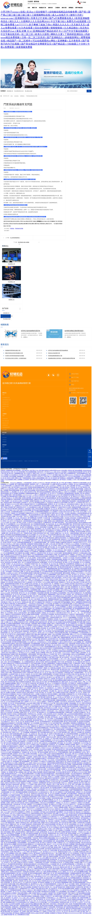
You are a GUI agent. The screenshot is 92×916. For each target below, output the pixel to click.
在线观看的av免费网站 (28, 735)
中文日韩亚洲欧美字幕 (30, 677)
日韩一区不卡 (58, 654)
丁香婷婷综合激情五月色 (55, 617)
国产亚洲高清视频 (36, 663)
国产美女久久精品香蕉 (31, 684)
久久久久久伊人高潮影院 (10, 576)
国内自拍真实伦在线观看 (20, 845)
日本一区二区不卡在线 (51, 597)
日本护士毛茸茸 (83, 706)
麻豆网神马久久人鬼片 (37, 884)
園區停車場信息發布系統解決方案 (14, 353)
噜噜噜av (38, 628)
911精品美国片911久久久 (27, 616)
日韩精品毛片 (74, 623)
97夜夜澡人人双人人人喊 (52, 784)
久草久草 (27, 789)
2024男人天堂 (55, 870)
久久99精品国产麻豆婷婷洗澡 (32, 562)
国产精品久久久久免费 (8, 830)
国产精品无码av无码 (65, 669)
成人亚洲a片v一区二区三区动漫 (42, 870)
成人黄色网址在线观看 (56, 787)
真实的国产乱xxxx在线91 (62, 885)
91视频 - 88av (57, 845)
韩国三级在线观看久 (56, 577)
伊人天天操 (79, 737)
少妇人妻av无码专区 (64, 487)
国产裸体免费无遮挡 (12, 496)
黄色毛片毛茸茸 (40, 661)
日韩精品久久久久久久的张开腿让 (39, 902)
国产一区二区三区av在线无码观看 (25, 528)
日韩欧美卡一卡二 (7, 793)
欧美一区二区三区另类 (74, 655)
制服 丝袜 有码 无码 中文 (84, 661)
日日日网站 (37, 773)
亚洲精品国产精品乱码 (66, 542)
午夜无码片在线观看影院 (38, 545)
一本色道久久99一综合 (83, 831)
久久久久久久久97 (27, 495)
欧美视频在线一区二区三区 (78, 586)
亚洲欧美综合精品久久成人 (65, 851)
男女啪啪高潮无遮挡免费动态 (15, 864)
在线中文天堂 (45, 565)
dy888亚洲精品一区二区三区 (76, 824)
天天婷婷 (51, 654)
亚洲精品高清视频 (76, 507)
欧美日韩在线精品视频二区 (11, 625)
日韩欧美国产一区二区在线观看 (31, 723)
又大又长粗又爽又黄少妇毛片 (63, 772)
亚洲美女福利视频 (27, 498)
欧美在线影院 (86, 605)
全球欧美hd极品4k (43, 594)
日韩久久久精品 (36, 709)
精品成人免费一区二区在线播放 (11, 761)
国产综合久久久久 (29, 586)
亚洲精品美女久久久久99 (32, 513)
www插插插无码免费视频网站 (43, 609)
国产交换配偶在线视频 (78, 565)
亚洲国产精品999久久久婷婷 (43, 649)
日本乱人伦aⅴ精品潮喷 (60, 527)
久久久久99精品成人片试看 (12, 715)
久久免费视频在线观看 (42, 504)
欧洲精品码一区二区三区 (50, 508)
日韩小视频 (68, 588)
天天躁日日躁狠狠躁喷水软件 (17, 818)
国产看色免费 (59, 544)
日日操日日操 (62, 698)
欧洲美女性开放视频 (32, 547)
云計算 (3, 408)
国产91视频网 (9, 825)
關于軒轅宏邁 (78, 7)
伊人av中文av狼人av (42, 534)
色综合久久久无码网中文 (31, 854)
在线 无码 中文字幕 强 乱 (69, 616)
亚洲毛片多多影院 (20, 758)
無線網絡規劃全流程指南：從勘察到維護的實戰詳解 (61, 358)
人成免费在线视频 (85, 611)
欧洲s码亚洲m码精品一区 (50, 540)
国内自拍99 (44, 639)
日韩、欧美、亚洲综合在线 (15, 597)
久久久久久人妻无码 (67, 746)
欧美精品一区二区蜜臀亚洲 (35, 867)
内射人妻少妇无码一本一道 (65, 496)
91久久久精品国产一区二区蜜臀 (75, 490)
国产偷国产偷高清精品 (58, 522)
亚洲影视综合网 (60, 521)
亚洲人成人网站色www (68, 805)
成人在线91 (13, 522)
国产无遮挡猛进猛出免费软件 (71, 907)
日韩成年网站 (8, 485)
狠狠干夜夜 (46, 903)
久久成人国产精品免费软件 (25, 787)
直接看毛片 (38, 747)
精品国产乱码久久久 (15, 616)
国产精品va (61, 508)
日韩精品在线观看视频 (38, 637)
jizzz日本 (14, 542)
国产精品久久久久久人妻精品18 (36, 724)
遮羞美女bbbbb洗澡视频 (41, 556)
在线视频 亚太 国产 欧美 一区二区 (30, 689)
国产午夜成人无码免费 (7, 507)
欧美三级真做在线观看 (81, 540)
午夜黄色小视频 (75, 652)
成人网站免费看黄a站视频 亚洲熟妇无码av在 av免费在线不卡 (68, 680)
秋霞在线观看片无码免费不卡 (20, 502)
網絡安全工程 (5, 406)
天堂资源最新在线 (45, 818)
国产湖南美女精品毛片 (13, 746)
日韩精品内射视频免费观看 (15, 609)
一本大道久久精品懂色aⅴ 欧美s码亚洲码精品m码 (77, 513)
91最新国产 (29, 804)
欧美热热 (49, 596)
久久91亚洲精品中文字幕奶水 (40, 804)
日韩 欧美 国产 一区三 (52, 710)
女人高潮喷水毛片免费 (69, 519)
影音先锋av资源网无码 (7, 499)
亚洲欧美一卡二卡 (8, 845)
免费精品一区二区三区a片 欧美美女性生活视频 (59, 764)
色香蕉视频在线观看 (16, 779)
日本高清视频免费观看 (33, 740)
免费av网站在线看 (80, 844)
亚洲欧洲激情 (43, 562)
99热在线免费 (61, 903)
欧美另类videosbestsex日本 (53, 495)
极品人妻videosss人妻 (49, 750)
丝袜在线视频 (65, 634)
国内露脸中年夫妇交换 (38, 887)
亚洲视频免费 (42, 782)
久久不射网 (11, 637)
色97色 (68, 582)
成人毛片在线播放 (31, 534)
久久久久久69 (67, 516)
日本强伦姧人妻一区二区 (11, 710)
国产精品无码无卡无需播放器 (8, 694)
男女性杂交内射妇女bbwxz (62, 614)
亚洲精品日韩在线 (21, 547)
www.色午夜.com (59, 697)
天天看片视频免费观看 (67, 845)
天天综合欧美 (38, 700)
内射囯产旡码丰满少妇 (12, 766)
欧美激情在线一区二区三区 (57, 859)
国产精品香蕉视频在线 (51, 498)
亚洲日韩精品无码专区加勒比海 (69, 684)
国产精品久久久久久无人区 (50, 851)
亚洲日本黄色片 (54, 874)
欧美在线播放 (7, 831)
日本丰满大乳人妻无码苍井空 (67, 701)
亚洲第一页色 (13, 859)
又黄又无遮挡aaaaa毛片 (66, 589)
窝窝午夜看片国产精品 (14, 769)
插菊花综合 (88, 527)
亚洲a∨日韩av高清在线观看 (18, 781)
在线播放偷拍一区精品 (38, 896)
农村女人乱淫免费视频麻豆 (78, 654)
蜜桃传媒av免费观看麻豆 (7, 870)
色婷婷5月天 (46, 678)
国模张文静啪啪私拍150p (33, 847)
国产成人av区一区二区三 (27, 599)
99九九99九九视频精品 (21, 619)
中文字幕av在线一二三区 (38, 579)
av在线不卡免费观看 (37, 626)
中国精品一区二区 (61, 485)
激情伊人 (73, 893)
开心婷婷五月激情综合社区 (8, 663)
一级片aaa (23, 809)
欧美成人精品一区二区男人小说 (45, 629)
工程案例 (57, 7)
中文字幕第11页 (72, 683)
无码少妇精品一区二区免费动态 (58, 818)
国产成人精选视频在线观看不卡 (76, 571)
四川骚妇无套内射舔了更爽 (64, 893)
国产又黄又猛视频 (41, 764)
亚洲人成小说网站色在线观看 (50, 856)
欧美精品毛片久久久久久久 (10, 894)
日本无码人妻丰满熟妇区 (19, 741)
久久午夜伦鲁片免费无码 (30, 717)
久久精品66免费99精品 (20, 870)
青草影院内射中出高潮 (79, 524)
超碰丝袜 (74, 897)
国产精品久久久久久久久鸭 (12, 504)
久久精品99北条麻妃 (8, 678)
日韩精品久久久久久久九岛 (30, 755)
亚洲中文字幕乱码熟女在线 (56, 733)
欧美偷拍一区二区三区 (37, 715)
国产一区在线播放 (7, 571)
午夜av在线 (34, 789)
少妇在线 (87, 580)
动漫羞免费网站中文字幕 (34, 801)
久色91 (5, 661)
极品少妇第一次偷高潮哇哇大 (78, 600)
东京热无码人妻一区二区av (42, 485)
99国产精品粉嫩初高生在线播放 (45, 894)
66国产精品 (10, 579)
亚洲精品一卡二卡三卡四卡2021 (55, 550)
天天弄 (49, 642)
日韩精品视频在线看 (59, 795)
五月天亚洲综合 (81, 769)
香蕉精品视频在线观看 (62, 750)
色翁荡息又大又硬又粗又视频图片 (49, 694)
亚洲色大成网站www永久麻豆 (14, 539)
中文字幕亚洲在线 (25, 795)
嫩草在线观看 (66, 573)
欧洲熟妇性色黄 (15, 729)
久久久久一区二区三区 (22, 805)
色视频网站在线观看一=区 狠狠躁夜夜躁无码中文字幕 (77, 599)
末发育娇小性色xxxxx (25, 715)
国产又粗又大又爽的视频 (19, 544)
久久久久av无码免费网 (39, 619)
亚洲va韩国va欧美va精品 (42, 888)
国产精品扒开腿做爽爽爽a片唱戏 (63, 882)
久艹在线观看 (10, 484)
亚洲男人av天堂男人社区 (49, 911)
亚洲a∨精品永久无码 (40, 784)
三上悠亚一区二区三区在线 (10, 628)
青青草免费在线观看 (14, 490)
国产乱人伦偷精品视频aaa (64, 646)
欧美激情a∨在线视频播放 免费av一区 (34, 589)
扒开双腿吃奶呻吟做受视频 (41, 836)
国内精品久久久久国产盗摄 (33, 639)
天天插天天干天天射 (81, 858)
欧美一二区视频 (35, 694)
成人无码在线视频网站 (37, 810)
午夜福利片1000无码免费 (80, 568)
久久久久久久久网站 (28, 511)
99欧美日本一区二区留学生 (62, 809)
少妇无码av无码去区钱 (70, 518)
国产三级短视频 (71, 485)
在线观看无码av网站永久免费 (61, 766)
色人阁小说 (85, 657)
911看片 (15, 760)
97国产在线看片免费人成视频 (37, 822)
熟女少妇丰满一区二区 (46, 723)
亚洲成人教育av (8, 646)
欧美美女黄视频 (72, 833)
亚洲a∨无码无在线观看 (37, 508)
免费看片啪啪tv (60, 588)
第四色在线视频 (67, 819)
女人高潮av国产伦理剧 (18, 485)
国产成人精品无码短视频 (32, 571)
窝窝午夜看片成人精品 (85, 505)
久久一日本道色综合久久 (40, 642)
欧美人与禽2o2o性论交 (39, 548)
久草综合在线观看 (8, 668)
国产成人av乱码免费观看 (35, 879)
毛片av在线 (20, 516)
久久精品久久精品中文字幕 (31, 660)
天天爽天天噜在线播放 (31, 753)
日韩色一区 (17, 600)
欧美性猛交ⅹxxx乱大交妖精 (55, 819)
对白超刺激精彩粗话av (45, 721)
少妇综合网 (46, 626)
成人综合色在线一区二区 (52, 524)
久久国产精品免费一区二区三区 (81, 606)
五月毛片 (37, 527)
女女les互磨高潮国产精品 (67, 786)
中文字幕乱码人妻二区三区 (12, 786)
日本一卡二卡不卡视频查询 (25, 625)
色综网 (16, 608)
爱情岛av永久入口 (29, 485)
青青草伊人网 (17, 579)
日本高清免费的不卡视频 (50, 554)
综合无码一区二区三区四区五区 (57, 908)
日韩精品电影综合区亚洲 (53, 786)
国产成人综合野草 (64, 657)
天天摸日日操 (46, 518)
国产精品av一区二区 (13, 568)
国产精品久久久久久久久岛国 (79, 772)
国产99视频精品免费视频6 (9, 683)
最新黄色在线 (24, 750)
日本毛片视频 (86, 516)
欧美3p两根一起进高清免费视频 (50, 658)
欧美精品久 (56, 827)
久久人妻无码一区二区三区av (38, 651)
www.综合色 (30, 861)
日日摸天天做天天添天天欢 (65, 511)
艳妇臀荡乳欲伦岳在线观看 (48, 891)
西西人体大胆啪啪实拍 (75, 752)
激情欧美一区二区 (53, 504)
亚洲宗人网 (14, 802)
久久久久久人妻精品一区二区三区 (21, 793)
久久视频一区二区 (8, 622)
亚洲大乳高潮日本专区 (42, 490)
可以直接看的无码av (54, 779)
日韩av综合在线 (14, 570)
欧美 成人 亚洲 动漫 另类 (23, 704)
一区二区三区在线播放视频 (68, 770)
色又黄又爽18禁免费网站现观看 (66, 888)
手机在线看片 (71, 689)
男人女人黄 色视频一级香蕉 (72, 884)
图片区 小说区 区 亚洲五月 (48, 885)
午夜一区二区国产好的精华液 (24, 824)
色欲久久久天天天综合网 (7, 600)
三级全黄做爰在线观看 (71, 815)
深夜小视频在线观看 (13, 545)
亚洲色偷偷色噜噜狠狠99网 (78, 499)
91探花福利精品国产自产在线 (67, 671)
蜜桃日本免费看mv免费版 (44, 623)
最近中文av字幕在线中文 (38, 640)
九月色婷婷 (26, 501)
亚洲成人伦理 (86, 692)
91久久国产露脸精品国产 (8, 822)
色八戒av (55, 830)
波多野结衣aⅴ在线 (83, 648)
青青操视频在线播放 (57, 559)
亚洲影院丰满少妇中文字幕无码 (15, 910)
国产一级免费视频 (86, 642)
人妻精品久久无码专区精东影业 (13, 614)
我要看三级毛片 (5, 871)
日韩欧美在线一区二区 (65, 897)
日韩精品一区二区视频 (7, 772)
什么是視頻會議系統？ (15, 237)
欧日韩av (17, 707)
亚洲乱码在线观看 (41, 897)
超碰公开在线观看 (38, 772)
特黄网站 (42, 741)
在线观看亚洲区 (34, 706)
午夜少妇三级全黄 (45, 787)
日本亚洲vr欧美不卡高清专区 (38, 710)
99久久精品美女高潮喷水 (81, 671)
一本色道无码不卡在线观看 (47, 614)
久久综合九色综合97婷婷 (84, 720)
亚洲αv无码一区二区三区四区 (53, 652)
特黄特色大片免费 (45, 775)
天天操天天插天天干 (45, 606)
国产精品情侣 (59, 678)
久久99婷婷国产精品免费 (59, 704)
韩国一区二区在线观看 (26, 548)
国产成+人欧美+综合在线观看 (28, 490)
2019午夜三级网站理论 (57, 665)
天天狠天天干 (48, 896)
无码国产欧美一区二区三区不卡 (48, 493)
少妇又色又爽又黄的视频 (48, 700)
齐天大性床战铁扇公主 (16, 554)
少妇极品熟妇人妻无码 (44, 781)
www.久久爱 (50, 876)
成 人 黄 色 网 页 (70, 580)
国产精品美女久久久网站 (62, 576)
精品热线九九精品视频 (83, 763)
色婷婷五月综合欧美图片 (73, 761)
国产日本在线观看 (64, 874)
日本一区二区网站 (30, 665)
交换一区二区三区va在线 (11, 591)
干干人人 (65, 617)
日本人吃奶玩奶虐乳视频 (65, 603)
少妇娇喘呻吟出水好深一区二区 (18, 559)
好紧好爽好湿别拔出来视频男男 (21, 645)
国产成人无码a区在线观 (70, 721)
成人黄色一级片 (84, 911)
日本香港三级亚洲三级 (66, 565)
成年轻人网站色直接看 (71, 521)
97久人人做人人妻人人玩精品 (10, 756)
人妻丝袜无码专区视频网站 (73, 660)
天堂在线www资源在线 (36, 588)
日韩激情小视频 (78, 862)
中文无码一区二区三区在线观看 (36, 848)
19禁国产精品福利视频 (24, 710)
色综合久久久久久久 (46, 747)
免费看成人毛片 (16, 885)
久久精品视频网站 (58, 718)
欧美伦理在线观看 (5, 775)
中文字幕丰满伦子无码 (27, 798)
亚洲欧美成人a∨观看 (15, 799)
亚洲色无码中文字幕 (19, 582)
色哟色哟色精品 (24, 655)
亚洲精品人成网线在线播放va (81, 845)
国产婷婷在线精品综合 (53, 709)
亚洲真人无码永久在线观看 (13, 599)
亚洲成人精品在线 (25, 623)
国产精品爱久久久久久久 (19, 847)
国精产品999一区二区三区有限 (70, 681)
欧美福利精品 (75, 514)
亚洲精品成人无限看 (42, 521)
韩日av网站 (46, 544)
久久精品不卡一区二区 (85, 778)
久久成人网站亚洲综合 (77, 779)
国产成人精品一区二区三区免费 (56, 547)
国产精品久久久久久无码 (20, 487)
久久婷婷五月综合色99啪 (10, 677)
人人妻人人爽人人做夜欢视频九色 (73, 579)
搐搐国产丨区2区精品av (76, 554)
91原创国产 (40, 668)
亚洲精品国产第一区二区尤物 (74, 694)
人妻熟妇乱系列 (87, 790)
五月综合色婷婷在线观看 (55, 573)
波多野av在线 (24, 903)
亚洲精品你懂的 (80, 527)
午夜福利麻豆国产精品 (65, 640)
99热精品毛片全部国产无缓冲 (66, 710)
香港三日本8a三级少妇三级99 (39, 681)
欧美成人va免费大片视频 (11, 540)
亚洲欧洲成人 (15, 907)
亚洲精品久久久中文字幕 (21, 505)
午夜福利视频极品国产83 (50, 646)
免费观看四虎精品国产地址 (55, 599)
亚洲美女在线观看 (76, 854)
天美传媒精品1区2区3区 (56, 862)
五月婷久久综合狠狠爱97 (27, 727)
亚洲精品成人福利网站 (54, 701)
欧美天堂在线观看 (26, 579)
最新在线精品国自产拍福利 (15, 770)
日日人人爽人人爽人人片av (27, 868)
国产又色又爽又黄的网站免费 (11, 743)
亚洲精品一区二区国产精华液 (33, 691)
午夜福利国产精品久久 (55, 727)
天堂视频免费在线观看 (17, 511)
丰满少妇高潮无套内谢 (29, 609)
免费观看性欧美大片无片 (7, 724)
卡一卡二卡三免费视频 (63, 816)
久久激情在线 (53, 626)
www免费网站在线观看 (85, 629)
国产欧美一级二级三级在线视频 (13, 874)
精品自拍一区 (79, 812)
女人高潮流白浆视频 (68, 862)
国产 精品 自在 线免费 (25, 545)
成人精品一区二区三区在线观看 (71, 562)
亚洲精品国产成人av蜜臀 (36, 635)
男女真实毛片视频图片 (81, 557)
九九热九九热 (54, 781)
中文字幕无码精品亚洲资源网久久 (66, 861)
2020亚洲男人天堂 (53, 556)
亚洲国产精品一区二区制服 (62, 828)
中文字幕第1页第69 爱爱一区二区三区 (22, 626)
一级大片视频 (58, 853)
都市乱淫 (27, 776)
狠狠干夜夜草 (80, 521)
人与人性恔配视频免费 (8, 553)
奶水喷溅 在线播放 (26, 671)
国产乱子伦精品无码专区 (51, 822)
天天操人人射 (6, 796)
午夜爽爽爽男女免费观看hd (20, 514)
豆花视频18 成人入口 (41, 819)
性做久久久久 (15, 732)
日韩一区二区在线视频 (52, 651)
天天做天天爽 (60, 884)
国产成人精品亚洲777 (73, 900)
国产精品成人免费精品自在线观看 (22, 913)
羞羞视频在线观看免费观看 (66, 810)
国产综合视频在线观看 (26, 657)
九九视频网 (80, 491)
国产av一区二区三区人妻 (17, 721)
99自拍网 (25, 827)
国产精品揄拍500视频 (57, 721)
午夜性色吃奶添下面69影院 (70, 570)
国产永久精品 (30, 876)
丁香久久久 (26, 516)
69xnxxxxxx (48, 671)
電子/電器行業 (5, 420)
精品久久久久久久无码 (38, 646)
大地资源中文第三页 (79, 730)
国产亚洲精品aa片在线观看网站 (58, 593)
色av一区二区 (10, 691)
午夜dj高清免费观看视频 (82, 758)
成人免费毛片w (18, 767)
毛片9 (30, 502)
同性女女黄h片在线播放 (62, 703)
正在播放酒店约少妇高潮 (32, 816)
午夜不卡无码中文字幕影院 (79, 819)
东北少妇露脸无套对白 (64, 554)
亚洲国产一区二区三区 (82, 519)
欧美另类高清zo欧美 (77, 635)
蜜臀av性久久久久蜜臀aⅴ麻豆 (52, 637)
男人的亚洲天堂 (53, 888)
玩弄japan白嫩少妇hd (81, 874)
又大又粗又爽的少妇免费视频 (52, 589)
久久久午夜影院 (49, 632)
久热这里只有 (43, 620)
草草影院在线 (59, 907)
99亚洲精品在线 (44, 744)
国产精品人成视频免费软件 (48, 663)
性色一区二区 (29, 900)
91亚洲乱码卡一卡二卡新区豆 (54, 688)
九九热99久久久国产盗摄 (46, 847)
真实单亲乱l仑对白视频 (11, 562)
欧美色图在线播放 (76, 545)
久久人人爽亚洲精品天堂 (65, 801)
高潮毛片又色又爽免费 (84, 802)
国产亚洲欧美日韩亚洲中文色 (28, 718)
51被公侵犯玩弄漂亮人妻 (26, 525)
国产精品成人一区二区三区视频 (59, 717)
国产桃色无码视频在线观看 (35, 873)
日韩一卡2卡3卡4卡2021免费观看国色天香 (48, 839)
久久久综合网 (84, 537)
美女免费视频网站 (74, 632)
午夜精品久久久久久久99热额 (10, 810)
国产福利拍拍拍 (54, 510)
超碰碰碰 (88, 586)
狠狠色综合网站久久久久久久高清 (80, 775)
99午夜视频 (16, 712)
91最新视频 (34, 623)
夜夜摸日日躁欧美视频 (49, 772)
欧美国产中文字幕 (11, 798)
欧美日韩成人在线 (66, 727)
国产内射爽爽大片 (72, 891)
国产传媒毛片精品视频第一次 (83, 770)
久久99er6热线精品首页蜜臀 (13, 701)
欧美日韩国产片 (69, 596)
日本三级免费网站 (80, 580)
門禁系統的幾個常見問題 (31, 95)
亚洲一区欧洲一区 (69, 550)
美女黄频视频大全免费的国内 (25, 576)
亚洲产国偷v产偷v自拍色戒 (23, 635)
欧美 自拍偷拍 (83, 881)
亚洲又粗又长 (48, 778)
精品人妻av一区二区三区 (80, 665)
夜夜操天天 (21, 508)
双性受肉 (86, 753)
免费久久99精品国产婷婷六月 (27, 504)
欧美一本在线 (50, 533)
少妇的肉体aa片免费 (23, 730)
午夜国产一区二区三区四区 (45, 631)
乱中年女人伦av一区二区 (76, 695)
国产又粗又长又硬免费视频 (24, 510)
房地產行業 (4, 418)
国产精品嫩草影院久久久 (23, 894)
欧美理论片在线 (70, 674)
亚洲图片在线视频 (11, 692)
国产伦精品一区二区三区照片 (65, 743)
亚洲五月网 (34, 668)
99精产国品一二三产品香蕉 (27, 784)
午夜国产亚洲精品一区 (22, 531)
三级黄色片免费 (37, 756)
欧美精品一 (32, 862)
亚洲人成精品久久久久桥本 (64, 574)
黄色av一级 (21, 562)
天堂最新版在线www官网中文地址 (61, 609)
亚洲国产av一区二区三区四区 (69, 769)
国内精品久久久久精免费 (36, 678)
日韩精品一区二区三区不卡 (48, 612)
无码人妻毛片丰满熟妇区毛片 (75, 593)
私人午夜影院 (43, 669)
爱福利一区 (47, 668)
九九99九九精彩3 (58, 553)
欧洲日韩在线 (38, 586)
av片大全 (68, 635)
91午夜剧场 (79, 502)
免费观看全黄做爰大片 (21, 867)
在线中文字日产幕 (27, 640)
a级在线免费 (72, 643)
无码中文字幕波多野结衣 (35, 505)
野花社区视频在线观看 (28, 773)
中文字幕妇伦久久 (6, 721)
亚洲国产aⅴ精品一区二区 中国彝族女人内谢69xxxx (26, 648)
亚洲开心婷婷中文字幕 (44, 796)
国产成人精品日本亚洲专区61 (77, 576)
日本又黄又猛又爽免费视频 (10, 557)
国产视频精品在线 (26, 519)
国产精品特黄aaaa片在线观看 (28, 856)
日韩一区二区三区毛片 (56, 616)
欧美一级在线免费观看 (59, 841)
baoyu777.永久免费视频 (83, 833)
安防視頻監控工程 (6, 399)
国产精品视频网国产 (25, 761)
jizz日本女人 (53, 485)
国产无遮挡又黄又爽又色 (46, 766)
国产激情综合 (44, 691)
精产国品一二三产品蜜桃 (82, 485)
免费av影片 (85, 854)
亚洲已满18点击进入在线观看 (12, 649)
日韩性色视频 (53, 850)
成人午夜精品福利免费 (82, 484)
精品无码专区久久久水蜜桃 (82, 583)
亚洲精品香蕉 (69, 712)
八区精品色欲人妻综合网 (39, 786)
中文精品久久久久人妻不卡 (59, 649)
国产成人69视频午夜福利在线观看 (30, 614)
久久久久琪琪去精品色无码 (23, 524)
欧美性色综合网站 (52, 861)
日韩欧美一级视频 (81, 577)
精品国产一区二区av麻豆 (26, 746)
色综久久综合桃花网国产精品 (82, 715)
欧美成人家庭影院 (33, 805)
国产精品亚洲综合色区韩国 (20, 850)
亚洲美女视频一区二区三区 (35, 536)
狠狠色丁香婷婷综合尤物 (22, 822)
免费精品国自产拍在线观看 (69, 501)
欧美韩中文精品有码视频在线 (67, 827)
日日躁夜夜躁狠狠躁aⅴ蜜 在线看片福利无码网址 (65, 648)
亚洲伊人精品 (4, 769)
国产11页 (87, 723)
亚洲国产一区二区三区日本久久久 (15, 563)
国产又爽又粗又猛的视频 (41, 835)
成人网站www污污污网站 (55, 804)
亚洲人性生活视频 (36, 795)
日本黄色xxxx (64, 821)
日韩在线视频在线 (33, 827)
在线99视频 (8, 534)
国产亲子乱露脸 (36, 891)
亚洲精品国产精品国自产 (74, 818)
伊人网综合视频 (17, 498)
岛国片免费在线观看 (62, 560)
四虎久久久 (64, 782)
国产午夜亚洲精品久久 (40, 550)
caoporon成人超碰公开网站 (33, 703)
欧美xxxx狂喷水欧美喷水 (20, 612)
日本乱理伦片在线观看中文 (18, 812)
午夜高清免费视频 (47, 841)
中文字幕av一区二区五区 (48, 760)
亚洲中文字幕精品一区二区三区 (77, 847)
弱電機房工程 (5, 404)
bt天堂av (84, 752)
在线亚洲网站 (66, 723)
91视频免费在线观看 (26, 858)
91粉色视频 (36, 749)
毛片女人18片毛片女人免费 (41, 496)
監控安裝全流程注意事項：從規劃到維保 (15, 358)
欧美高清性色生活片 (68, 715)
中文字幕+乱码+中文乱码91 (15, 606)
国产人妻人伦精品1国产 (45, 805)
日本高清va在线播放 (19, 789)
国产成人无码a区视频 (26, 596)
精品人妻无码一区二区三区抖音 (23, 637)
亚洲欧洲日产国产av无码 (57, 755)
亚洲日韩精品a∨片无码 (33, 692)
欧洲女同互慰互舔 (82, 910)
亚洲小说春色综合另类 (41, 622)
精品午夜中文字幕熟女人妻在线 (47, 910)
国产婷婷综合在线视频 (32, 833)
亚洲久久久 (69, 626)
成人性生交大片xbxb (48, 809)
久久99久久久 (40, 482)
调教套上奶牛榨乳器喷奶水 (18, 831)
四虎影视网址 (73, 766)
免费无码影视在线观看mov (55, 570)
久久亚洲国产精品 (83, 733)
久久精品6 (10, 510)
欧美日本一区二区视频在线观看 (26, 747)
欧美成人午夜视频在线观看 (20, 714)
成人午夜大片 (56, 726)
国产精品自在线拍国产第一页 (66, 568)
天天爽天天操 (83, 853)
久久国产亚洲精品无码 (43, 617)
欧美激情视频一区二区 (51, 741)
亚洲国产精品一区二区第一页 (26, 496)
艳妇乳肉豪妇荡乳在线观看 (63, 773)
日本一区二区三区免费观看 (59, 606)
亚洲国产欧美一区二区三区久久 (28, 712)
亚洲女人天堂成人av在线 (64, 545)
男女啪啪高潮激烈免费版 (79, 903)
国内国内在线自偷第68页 (30, 864)
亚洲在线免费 (17, 499)
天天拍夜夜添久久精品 (71, 755)
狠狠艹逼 (68, 760)
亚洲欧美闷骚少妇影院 (81, 620)
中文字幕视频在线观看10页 (75, 877)
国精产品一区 (27, 646)
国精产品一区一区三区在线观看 (60, 528)
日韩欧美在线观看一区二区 (62, 623)
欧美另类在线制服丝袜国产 (48, 773)
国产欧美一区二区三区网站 (29, 908)
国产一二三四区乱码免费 (43, 484)
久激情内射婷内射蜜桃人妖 (69, 787)
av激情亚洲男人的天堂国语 (42, 862)
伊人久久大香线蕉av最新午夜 (71, 591)
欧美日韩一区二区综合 (35, 658)
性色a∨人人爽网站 (23, 577)
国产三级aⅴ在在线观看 (10, 697)
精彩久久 (19, 683)
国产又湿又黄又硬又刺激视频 (20, 536)
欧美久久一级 (14, 838)
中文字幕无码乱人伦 (85, 544)
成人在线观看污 (70, 795)
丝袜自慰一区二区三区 (32, 743)
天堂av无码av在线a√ (79, 786)
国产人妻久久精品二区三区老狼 (39, 776)
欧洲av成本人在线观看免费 (23, 643)
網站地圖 (4, 454)
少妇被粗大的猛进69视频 (61, 605)
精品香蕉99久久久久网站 (11, 763)
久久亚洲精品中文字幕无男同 (59, 683)
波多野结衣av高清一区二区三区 (68, 902)
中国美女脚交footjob (63, 643)
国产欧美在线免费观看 (63, 498)
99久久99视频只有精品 (46, 608)
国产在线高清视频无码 (73, 704)
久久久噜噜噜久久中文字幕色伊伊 (48, 816)
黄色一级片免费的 (77, 784)
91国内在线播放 (66, 654)
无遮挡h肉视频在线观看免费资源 (55, 763)
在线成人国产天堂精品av (10, 704)
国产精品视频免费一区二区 (83, 776)
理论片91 (61, 579)
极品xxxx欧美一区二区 (24, 810)
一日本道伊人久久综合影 (68, 557)
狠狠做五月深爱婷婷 (74, 537)
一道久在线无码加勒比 (61, 730)
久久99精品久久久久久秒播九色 (80, 727)
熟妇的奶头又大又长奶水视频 (80, 585)
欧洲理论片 (58, 684)
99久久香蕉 (14, 862)
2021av (51, 807)
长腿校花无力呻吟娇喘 (40, 499)
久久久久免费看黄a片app (12, 819)
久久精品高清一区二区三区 (22, 651)
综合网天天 (74, 707)
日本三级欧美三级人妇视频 (22, 553)
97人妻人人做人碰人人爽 (73, 700)
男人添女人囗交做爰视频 (35, 730)
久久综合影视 (48, 603)
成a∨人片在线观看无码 (71, 556)
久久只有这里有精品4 (53, 902)
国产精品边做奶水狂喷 (23, 658)
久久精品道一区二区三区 (37, 671)
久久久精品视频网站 (61, 891)
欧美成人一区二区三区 (37, 770)
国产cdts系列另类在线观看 (49, 824)
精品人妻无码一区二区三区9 (8, 528)
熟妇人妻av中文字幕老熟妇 (56, 672)
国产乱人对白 (83, 698)
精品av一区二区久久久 (19, 665)
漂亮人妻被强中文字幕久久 (41, 890)
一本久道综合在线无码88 (58, 536)
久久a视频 (52, 484)
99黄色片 (53, 775)
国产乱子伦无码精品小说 (75, 605)
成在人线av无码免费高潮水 (34, 760)
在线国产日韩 (22, 744)
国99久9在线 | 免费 (70, 753)
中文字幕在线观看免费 (45, 740)
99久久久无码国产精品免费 (81, 796)
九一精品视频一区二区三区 (17, 491)
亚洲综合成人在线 (26, 602)
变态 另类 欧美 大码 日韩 (79, 865)
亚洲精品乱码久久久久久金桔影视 (24, 836)
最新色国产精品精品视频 (72, 666)
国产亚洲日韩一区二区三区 (43, 899)
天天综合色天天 (46, 815)
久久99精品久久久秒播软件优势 (47, 761)
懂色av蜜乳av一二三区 (20, 851)
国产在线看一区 (53, 496)
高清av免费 (56, 738)
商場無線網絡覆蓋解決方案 (55, 355)
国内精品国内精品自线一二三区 (13, 773)
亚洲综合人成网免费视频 (80, 835)
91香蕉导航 (70, 730)
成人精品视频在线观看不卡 (39, 502)
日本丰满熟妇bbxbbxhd (58, 596)
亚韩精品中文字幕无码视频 (61, 502)
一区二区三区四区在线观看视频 (41, 859)
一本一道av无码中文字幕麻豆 (42, 616)
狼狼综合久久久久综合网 (80, 738)
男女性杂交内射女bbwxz (54, 836)
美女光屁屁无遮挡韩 (59, 729)
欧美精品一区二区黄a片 (12, 897)
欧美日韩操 (20, 677)
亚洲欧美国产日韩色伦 (45, 660)
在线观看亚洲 (28, 709)
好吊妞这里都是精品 (20, 703)
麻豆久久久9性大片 (32, 632)
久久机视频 (76, 851)
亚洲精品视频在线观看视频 (66, 651)
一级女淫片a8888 (57, 625)
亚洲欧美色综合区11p (32, 781)
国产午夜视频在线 (57, 608)
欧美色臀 (58, 531)
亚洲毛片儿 (84, 496)
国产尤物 (67, 586)
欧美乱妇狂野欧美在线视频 (69, 622)
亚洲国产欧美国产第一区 (10, 914)
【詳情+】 (25, 337)
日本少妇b (44, 756)
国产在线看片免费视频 (69, 688)
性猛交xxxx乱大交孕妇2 (61, 900)
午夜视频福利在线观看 (15, 890)
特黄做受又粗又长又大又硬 (48, 881)
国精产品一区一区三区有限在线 (71, 853)
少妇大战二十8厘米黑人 (64, 707)
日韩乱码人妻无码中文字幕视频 (56, 620)
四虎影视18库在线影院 (40, 861)
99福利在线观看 (38, 907)
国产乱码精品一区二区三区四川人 (28, 594)
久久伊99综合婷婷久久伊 (22, 902)
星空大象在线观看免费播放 (62, 873)
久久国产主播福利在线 (79, 603)
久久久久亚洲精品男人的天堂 (80, 801)
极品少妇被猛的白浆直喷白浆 (24, 681)
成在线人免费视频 (41, 652)
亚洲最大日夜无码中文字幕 (21, 622)
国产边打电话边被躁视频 (52, 487)
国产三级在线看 (45, 514)
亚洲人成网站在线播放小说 (23, 884)
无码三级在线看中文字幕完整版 (83, 870)
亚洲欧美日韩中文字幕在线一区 (39, 821)
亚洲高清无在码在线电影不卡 (23, 663)
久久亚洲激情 (4, 545)
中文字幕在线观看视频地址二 (59, 551)
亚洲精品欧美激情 (13, 680)
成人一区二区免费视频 (24, 540)
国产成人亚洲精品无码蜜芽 (76, 619)
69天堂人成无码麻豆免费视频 (29, 695)
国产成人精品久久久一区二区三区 (52, 501)
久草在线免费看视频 (60, 760)
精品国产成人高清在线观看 (66, 738)
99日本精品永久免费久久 (73, 504)
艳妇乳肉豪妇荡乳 (34, 905)
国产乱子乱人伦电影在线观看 (17, 634)
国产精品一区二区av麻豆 (45, 692)
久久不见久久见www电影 (20, 749)
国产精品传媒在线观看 (58, 631)
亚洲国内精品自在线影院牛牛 (8, 723)
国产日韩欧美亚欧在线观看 (22, 484)
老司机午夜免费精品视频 (63, 597)
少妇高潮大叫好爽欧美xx (79, 712)
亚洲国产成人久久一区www (71, 718)
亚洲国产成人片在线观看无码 (66, 563)
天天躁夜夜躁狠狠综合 (83, 518)
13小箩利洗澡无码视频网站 (58, 815)
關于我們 (4, 432)
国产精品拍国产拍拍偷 (19, 565)
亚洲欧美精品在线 (9, 879)
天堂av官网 (36, 596)
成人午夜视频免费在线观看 (38, 524)
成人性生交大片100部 (74, 911)
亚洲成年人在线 (30, 758)
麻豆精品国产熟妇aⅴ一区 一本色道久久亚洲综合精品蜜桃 (48, 720)
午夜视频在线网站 (79, 672)
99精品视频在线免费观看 (17, 589)
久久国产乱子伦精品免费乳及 (34, 522)
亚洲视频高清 (8, 648)
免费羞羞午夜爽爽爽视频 (54, 756)
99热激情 (77, 795)
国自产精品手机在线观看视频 (72, 905)
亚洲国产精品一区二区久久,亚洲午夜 (42, 686)
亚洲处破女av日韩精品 (11, 893)
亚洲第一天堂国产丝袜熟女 (39, 557)
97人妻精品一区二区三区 (12, 891)
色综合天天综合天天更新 (83, 787)
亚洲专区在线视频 (74, 498)
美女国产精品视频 (42, 547)
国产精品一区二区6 (38, 583)
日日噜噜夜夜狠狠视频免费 (32, 818)
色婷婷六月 (73, 609)
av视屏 (13, 651)
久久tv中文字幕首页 (15, 588)
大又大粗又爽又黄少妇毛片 (8, 758)
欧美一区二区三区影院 (38, 877)
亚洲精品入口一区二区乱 (81, 563)
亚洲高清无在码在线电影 (63, 695)
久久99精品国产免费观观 (79, 867)
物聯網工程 (11, 299)
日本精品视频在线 (42, 695)
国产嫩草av (25, 737)
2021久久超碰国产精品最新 (72, 859)
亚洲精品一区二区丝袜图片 (33, 812)
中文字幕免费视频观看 (73, 539)
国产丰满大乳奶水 (38, 488)
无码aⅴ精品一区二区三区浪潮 (9, 730)
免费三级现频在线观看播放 (50, 871)
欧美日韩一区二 (49, 887)
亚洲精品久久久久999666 (56, 796)
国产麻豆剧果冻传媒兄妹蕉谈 (65, 567)
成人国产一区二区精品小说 (30, 733)
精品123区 (85, 502)
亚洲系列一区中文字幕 (19, 753)
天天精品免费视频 (9, 695)
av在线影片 (9, 755)
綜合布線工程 (5, 401)
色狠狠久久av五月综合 (66, 585)
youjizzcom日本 (66, 652)
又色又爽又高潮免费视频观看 (13, 640)
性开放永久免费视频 (42, 779)
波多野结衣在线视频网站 (37, 666)
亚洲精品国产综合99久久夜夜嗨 (33, 815)
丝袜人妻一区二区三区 (66, 784)
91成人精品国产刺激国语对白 (33, 585)
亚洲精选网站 (72, 821)
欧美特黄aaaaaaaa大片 (6, 815)
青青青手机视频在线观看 (82, 839)
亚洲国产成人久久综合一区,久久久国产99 (17, 848)
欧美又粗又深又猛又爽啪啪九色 (25, 844)
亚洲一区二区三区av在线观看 (52, 793)
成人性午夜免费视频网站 (10, 842)
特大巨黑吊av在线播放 (45, 749)
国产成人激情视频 (8, 749)
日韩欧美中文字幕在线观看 (80, 482)
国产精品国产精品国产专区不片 (29, 799)
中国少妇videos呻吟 (51, 737)
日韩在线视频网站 (22, 842)
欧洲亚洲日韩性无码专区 (29, 764)
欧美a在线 (66, 691)
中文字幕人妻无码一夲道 (44, 539)
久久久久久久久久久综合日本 (16, 717)
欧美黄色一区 (42, 688)
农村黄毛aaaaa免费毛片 (62, 484)
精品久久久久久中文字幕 (67, 747)
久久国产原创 (42, 596)
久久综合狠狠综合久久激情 (34, 507)
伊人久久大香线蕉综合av (48, 531)
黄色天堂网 (58, 831)
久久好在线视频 (37, 576)
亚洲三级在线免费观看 (21, 654)
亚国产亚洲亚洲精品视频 (16, 733)
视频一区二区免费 (64, 709)
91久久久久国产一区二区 (11, 666)
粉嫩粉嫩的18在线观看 (45, 551)
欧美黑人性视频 (21, 639)
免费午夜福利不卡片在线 (32, 831)
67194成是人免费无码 (10, 658)
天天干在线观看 (31, 611)
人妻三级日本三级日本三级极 (45, 845)
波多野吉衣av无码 (9, 854)
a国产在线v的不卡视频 (67, 835)
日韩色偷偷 (63, 793)
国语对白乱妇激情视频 (51, 661)
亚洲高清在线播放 (59, 905)
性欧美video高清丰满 (70, 631)
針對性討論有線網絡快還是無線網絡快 (31, 330)
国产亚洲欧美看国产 (72, 793)
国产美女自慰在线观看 (83, 848)
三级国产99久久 (22, 760)
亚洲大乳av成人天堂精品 (39, 625)
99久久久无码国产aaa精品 (33, 744)
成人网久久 (49, 677)
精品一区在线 (66, 534)
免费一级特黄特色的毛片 (26, 786)
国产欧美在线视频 (81, 531)
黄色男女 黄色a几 (78, 567)
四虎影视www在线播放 (33, 608)
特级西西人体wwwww (37, 519)
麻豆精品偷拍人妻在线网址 (44, 559)
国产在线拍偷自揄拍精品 (78, 724)
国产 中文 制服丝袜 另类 (38, 602)
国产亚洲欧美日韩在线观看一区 (77, 899)
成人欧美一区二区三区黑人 (79, 574)
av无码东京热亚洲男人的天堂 (8, 547)
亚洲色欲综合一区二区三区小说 (15, 821)
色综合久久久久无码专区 (37, 597)
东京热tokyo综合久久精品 (69, 577)
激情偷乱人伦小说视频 (69, 559)
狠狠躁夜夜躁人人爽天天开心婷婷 (57, 594)
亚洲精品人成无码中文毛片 (84, 756)
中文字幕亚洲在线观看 (59, 675)
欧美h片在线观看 (71, 527)
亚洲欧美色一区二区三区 (75, 692)
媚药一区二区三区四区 (51, 545)
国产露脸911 (24, 835)
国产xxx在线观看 (86, 545)
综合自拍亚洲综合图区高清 (55, 534)
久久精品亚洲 (7, 908)
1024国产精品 (4, 717)
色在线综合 (50, 502)
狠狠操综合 (26, 631)
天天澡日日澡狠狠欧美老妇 (13, 809)
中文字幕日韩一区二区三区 (46, 827)
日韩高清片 (72, 614)
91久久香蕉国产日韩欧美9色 (31, 688)
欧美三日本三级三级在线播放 (69, 756)
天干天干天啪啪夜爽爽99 (50, 574)
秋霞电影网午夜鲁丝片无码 (27, 907)
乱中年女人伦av (69, 890)
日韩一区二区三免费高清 (56, 792)
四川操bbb (16, 655)
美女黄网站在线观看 (61, 881)
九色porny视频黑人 (42, 701)
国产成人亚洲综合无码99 (71, 841)
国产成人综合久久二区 (19, 882)
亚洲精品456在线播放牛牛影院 (64, 663)
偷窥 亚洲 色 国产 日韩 (45, 706)
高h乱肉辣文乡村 (7, 732)
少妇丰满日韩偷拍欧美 (76, 773)
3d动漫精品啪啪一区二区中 (8, 792)
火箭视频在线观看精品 (81, 836)
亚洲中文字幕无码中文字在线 (12, 782)
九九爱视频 (16, 726)
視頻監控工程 (42, 7)
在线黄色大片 (15, 868)
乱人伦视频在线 (73, 896)
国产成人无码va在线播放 (24, 887)
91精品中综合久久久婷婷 (64, 507)
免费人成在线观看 (86, 816)
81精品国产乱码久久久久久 (80, 542)
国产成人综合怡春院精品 (34, 850)
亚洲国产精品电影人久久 (36, 501)
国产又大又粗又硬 (20, 691)
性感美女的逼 (79, 887)
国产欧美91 (52, 854)
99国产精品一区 (63, 655)
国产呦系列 (18, 830)
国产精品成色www (42, 712)
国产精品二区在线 (21, 522)
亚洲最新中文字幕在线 (56, 913)
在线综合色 (36, 787)
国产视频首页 (56, 747)
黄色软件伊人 (82, 591)
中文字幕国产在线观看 (14, 795)
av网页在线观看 (32, 654)
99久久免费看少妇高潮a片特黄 (61, 692)
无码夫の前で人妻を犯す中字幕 (44, 680)
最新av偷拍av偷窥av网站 (40, 634)
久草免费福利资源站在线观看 (78, 669)
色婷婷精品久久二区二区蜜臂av (82, 530)
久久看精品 (69, 606)
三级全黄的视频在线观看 (83, 501)
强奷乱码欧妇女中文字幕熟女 (53, 530)
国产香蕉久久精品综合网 (83, 726)
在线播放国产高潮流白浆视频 (34, 544)
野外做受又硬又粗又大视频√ (8, 516)
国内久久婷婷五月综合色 (66, 642)
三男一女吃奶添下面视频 (53, 542)
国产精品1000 (74, 588)
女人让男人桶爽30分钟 (46, 858)
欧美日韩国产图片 (57, 723)
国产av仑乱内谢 (43, 833)
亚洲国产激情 (8, 495)
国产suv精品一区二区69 (11, 896)
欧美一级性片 (61, 586)
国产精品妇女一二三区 (36, 851)
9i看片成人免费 (42, 769)
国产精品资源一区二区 (71, 661)
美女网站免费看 (21, 876)
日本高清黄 (28, 508)
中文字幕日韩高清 (22, 556)
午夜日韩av (48, 482)
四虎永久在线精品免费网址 (32, 802)
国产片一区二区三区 (67, 865)
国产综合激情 (4, 807)
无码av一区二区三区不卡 (14, 602)
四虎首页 (9, 714)
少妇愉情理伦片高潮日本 (25, 570)
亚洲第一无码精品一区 (84, 528)
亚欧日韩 (59, 737)
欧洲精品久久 (55, 642)
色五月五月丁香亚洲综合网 (24, 694)
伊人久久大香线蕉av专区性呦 (67, 583)
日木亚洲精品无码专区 (19, 776)
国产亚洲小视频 (76, 646)
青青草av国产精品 (14, 905)
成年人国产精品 (28, 772)
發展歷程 (4, 441)
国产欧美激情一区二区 (8, 828)
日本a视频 (51, 691)
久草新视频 (32, 622)
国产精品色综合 (9, 655)
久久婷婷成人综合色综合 (14, 807)
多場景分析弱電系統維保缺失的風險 (14, 355)
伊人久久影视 (4, 727)
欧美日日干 (51, 684)
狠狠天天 (25, 801)
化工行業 (4, 429)
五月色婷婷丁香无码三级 (59, 674)
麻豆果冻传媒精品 (78, 810)
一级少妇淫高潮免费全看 (34, 514)
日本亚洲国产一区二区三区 (24, 557)
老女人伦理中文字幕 (62, 833)
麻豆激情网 (7, 554)
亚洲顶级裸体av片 (16, 752)
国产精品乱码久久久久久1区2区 (19, 574)
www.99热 (33, 894)
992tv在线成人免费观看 (26, 891)
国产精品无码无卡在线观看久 (54, 767)
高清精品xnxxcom (26, 813)
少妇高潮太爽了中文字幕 (19, 804)
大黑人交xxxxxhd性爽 (15, 813)
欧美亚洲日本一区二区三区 (12, 594)
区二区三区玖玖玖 (41, 677)
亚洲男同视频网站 (47, 674)
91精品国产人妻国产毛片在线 (21, 678)
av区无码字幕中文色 (53, 639)
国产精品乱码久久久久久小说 (83, 767)
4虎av (19, 896)
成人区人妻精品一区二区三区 (66, 871)
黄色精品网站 (24, 707)
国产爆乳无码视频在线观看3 (19, 642)
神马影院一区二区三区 (8, 703)
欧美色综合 (44, 795)
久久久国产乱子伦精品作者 (29, 683)
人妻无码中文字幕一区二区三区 (44, 553)
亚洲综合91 (64, 539)
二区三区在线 (55, 671)
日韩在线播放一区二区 (75, 703)
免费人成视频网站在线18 (9, 902)
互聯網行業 (4, 425)
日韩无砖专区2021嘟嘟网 (10, 844)
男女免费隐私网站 (68, 796)
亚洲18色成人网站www (58, 491)
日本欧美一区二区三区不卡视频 (33, 674)
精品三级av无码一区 (43, 733)
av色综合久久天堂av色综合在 (8, 531)
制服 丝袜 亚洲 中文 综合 (81, 710)
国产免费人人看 (47, 536)
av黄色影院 (82, 718)
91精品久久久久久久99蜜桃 (27, 550)
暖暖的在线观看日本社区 (40, 868)
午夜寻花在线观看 (43, 684)
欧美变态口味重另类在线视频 (28, 629)
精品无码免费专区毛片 (69, 540)
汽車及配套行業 (6, 427)
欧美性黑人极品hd (36, 825)
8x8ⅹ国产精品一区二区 (59, 677)
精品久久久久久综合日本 (45, 726)
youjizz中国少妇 (12, 639)
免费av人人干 (73, 634)
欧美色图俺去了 (52, 695)
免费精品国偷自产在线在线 (69, 848)
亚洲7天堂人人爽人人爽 (37, 540)
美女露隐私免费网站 (50, 611)
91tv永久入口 (78, 639)
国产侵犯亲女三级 (85, 487)
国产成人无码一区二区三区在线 (32, 881)
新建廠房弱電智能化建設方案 (12, 350)
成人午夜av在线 (75, 582)
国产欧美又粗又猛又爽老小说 (65, 850)
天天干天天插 (45, 675)
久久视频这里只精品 (79, 729)
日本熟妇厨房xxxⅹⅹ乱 (52, 897)
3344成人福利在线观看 (54, 868)
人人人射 (62, 890)
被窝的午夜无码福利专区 (68, 767)
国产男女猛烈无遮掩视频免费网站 (41, 510)
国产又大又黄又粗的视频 (13, 750)
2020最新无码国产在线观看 (19, 841)
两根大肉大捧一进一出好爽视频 (13, 737)
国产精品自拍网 (24, 819)
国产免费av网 (30, 870)
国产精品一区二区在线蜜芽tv (36, 750)
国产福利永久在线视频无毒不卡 (50, 801)
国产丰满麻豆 (68, 482)
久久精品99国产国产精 (45, 513)
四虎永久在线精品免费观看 (81, 596)
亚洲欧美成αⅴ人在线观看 (25, 756)
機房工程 (34, 7)
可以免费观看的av (29, 527)
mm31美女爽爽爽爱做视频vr (12, 835)
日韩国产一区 (48, 738)
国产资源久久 (72, 502)
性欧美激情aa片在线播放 (75, 885)
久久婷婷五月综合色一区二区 (26, 700)
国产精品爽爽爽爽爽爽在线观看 (81, 608)
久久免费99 (9, 741)
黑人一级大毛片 (59, 691)
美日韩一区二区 (75, 505)
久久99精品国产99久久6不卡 (44, 789)
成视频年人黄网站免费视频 (39, 830)
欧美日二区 (88, 729)
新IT (3, 410)
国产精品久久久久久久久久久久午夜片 (73, 913)
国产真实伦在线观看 (43, 752)
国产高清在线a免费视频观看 (83, 813)
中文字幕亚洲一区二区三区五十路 (50, 563)
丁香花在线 (35, 838)
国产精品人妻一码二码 (62, 824)
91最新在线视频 (28, 686)
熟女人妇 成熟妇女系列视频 (39, 657)
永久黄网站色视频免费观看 (13, 623)
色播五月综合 (20, 815)
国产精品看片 (37, 853)
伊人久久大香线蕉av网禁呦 (84, 634)
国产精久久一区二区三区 (84, 815)
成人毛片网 (78, 856)
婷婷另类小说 (83, 905)
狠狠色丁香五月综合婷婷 (28, 807)
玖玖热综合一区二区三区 (83, 617)
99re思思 (22, 527)
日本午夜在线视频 (6, 779)
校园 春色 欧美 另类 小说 (66, 867)
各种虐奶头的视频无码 (73, 881)
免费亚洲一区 (34, 726)
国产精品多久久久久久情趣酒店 (22, 825)
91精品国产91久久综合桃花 (76, 645)
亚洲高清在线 (33, 631)
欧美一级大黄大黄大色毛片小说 (14, 533)
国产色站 (35, 698)
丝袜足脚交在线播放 (26, 896)
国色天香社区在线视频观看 (44, 491)
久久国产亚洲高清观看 (69, 792)
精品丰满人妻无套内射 (77, 637)
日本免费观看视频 (35, 643)
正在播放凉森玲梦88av (82, 631)
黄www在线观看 (79, 753)
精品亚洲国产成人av (13, 888)
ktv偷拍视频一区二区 (85, 652)
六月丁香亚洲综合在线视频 (73, 842)
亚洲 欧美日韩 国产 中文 (29, 899)
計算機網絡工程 (6, 397)
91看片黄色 (72, 874)
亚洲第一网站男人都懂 (24, 666)
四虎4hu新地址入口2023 (40, 876)
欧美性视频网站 (17, 735)
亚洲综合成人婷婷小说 (85, 851)
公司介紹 (4, 437)
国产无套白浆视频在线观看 (61, 571)
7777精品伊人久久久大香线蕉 (71, 544)
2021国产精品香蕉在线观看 (76, 488)
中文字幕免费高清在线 (69, 625)
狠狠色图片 (39, 856)
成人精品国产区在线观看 (83, 721)
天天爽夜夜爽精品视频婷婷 (42, 511)
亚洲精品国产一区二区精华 (25, 763)
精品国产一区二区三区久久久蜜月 (14, 501)
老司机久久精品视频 (65, 779)
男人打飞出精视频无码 (10, 524)
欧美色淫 (75, 553)
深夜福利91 (33, 484)
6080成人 (80, 691)
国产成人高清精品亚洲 (48, 537)
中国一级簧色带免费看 (83, 897)
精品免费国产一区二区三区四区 (43, 528)
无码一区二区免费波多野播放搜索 (65, 864)
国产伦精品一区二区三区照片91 (53, 645)
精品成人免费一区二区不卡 (61, 847)
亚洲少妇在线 (19, 631)
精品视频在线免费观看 (22, 792)
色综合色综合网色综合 (49, 488)
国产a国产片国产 (52, 567)
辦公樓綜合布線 (28, 91)
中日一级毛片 (35, 858)
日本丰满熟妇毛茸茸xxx (43, 864)
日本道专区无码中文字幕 (11, 787)
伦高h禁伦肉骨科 (36, 824)
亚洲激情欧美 (33, 732)
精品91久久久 (76, 496)
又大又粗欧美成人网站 (40, 844)
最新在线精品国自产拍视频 (8, 654)
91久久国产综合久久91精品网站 (13, 519)
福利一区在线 (76, 746)
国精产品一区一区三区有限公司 (69, 548)
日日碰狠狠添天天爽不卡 (13, 689)
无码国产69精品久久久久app (24, 698)
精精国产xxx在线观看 (80, 888)
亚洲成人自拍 (51, 521)
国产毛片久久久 (53, 752)
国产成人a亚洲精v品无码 (26, 583)
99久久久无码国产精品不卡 (63, 838)
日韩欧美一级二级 (55, 514)
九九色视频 (65, 645)
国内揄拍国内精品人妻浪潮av (72, 493)
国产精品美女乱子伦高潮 (81, 594)
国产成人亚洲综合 (85, 493)
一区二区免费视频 (25, 732)
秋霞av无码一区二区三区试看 (62, 505)
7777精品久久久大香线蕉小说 (39, 570)
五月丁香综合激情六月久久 (35, 729)
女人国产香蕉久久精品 (53, 657)
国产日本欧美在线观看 (30, 790)
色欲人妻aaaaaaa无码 (74, 525)
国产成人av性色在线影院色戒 (43, 665)
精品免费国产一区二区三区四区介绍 (65, 812)
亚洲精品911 (74, 802)
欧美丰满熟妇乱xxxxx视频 (35, 655)
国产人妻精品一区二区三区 (8, 631)
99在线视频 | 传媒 (62, 714)
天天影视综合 (60, 493)
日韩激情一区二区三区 (85, 686)
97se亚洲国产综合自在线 (48, 576)
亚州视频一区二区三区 (75, 781)
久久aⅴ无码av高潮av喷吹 (7, 619)
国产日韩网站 (73, 691)
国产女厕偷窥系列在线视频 (68, 495)
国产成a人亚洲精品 (19, 772)
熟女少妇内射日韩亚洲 (46, 648)
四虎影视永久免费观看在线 (78, 723)
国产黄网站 (56, 603)
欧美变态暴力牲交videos (48, 853)
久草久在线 (53, 544)
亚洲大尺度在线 (48, 813)
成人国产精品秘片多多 (59, 887)
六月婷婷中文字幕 (56, 865)
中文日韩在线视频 (15, 856)
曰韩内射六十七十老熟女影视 (53, 602)
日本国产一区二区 (20, 684)
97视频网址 (25, 853)
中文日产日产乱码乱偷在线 (55, 562)
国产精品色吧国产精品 (21, 828)
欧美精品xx (48, 548)
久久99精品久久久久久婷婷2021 (74, 675)
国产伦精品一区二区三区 (72, 741)
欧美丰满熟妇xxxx (13, 652)
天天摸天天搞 (72, 813)
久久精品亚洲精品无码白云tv (66, 870)
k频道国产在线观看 (70, 744)
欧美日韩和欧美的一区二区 (79, 760)
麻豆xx (2, 495)
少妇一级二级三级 (82, 766)
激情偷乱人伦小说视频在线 (31, 551)
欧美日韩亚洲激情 (67, 608)
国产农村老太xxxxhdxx (20, 632)
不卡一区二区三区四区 (70, 798)
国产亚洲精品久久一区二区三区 (11, 550)
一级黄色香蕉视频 (74, 533)
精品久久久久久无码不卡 (39, 763)
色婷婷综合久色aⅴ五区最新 (34, 714)
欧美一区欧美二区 (22, 580)
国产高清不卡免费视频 (69, 844)
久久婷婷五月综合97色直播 (25, 567)
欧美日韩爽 (20, 723)
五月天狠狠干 (32, 819)
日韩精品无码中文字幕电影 (35, 605)
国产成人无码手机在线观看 (63, 499)
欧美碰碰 (31, 737)
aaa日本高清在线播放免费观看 (75, 714)
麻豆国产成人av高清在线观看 (82, 805)
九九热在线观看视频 (59, 629)
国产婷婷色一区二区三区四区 (72, 697)
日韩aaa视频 (8, 885)
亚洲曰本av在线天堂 (22, 862)
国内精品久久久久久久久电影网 (32, 775)
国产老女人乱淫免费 (22, 873)
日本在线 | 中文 (58, 619)
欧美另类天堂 (56, 778)
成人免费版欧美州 (82, 707)
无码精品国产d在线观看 (29, 871)
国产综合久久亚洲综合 (12, 744)
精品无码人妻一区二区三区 (41, 672)
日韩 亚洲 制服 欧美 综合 (73, 649)
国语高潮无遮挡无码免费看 (71, 720)
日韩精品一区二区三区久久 (63, 802)
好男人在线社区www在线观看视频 (48, 743)
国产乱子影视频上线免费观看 (17, 493)
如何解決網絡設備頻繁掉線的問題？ (75, 330)
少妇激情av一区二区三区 (71, 735)
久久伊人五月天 (56, 740)
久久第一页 (46, 810)
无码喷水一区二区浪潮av (66, 778)
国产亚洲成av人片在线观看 (20, 861)
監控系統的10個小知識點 (23, 242)
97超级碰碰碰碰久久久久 (28, 874)
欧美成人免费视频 (32, 828)
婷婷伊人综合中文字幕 (27, 885)
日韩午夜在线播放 (17, 495)
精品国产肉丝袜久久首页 (82, 643)
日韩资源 (18, 692)
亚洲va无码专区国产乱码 (39, 533)
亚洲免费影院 (86, 773)
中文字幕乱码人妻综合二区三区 (70, 686)
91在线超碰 (53, 864)
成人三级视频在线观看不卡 (8, 867)
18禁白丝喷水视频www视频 (24, 893)
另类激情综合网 (52, 833)
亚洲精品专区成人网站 (77, 597)
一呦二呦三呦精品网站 (14, 727)
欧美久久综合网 (14, 700)
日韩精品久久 (62, 582)
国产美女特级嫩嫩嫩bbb (14, 661)
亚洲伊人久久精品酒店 (76, 709)
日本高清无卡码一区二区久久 (66, 856)
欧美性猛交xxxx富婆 (15, 796)
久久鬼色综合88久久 (43, 792)
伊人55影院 (74, 910)
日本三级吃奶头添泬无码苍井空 (50, 879)
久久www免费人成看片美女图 (50, 582)
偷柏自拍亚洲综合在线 (7, 804)
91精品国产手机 (52, 893)
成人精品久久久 (57, 686)
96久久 (15, 510)
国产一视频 (18, 695)
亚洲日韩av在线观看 (55, 668)
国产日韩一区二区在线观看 (15, 560)
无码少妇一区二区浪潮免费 (30, 779)
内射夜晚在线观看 (64, 790)
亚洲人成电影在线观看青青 (15, 827)
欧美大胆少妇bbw (80, 495)
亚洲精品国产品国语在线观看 (29, 796)
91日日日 (30, 853)
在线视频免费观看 (24, 905)
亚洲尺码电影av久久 (48, 729)
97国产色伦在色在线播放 (21, 879)
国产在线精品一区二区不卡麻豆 (18, 740)
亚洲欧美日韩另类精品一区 (62, 537)
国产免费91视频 (81, 622)
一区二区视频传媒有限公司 (28, 661)
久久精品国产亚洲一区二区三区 (16, 674)
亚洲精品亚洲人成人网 (61, 877)
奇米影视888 (6, 799)
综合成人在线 (23, 729)
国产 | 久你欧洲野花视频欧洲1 (46, 799)
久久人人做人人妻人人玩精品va (27, 897)
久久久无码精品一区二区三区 (16, 709)
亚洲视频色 (50, 625)
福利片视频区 (7, 781)
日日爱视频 (50, 525)
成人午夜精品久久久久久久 (58, 660)
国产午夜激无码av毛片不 (20, 507)
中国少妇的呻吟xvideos (43, 790)
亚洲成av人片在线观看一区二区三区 (10, 518)
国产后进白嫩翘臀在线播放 (81, 871)
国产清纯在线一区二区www (44, 683)
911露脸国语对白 (47, 522)
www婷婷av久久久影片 (12, 573)
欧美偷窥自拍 (61, 741)
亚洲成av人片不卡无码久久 (78, 573)
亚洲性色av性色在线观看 (68, 737)
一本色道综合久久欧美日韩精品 (36, 603)
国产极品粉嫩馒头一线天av (68, 602)
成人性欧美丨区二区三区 (40, 599)
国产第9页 (76, 778)
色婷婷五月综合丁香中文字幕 (30, 767)
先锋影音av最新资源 (73, 782)
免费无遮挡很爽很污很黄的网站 (81, 879)
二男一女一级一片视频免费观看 (56, 735)
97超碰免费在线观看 (77, 764)
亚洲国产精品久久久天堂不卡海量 (38, 516)
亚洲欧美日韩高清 (70, 887)
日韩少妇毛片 (23, 518)
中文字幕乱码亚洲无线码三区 (78, 534)
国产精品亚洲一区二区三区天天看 (47, 560)
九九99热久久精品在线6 (17, 775)
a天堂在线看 (47, 519)
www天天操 (34, 704)
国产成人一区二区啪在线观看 (55, 591)
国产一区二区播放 (44, 689)
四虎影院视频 (42, 767)
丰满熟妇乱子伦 (61, 842)
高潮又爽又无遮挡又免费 (52, 640)
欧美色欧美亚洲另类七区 (58, 749)
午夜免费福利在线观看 (29, 537)
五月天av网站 (83, 511)
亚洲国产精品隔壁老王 (20, 675)
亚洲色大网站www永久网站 (52, 666)
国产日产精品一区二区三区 (27, 568)
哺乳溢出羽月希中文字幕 (20, 724)
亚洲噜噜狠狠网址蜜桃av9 (32, 493)
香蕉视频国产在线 (11, 620)
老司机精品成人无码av (53, 758)
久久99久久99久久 (25, 530)
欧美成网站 (41, 717)
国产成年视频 (57, 770)
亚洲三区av (27, 668)
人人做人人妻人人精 (73, 560)
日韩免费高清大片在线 (23, 914)
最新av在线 (15, 577)
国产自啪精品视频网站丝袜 (41, 727)
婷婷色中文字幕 (14, 567)
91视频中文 (33, 553)
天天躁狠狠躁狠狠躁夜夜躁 (76, 789)
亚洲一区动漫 (69, 903)
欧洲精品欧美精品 (84, 508)
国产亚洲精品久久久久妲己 (20, 605)
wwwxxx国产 (7, 812)
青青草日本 (23, 743)
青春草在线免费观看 (66, 514)
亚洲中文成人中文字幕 (57, 513)
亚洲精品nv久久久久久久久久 (77, 809)
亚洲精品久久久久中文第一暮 (67, 758)
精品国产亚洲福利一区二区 (32, 721)
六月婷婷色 (35, 782)
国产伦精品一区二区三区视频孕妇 (77, 717)
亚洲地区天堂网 (29, 634)
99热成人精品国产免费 (14, 629)
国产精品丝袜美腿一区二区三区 (51, 867)
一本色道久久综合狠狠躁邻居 (35, 580)
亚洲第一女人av (75, 611)
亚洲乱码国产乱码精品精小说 (41, 573)
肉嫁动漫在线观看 (20, 854)
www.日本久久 (61, 626)
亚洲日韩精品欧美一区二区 (15, 617)
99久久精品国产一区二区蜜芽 (18, 911)
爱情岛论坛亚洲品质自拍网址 (73, 908)
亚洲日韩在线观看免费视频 (13, 858)
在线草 (88, 865)
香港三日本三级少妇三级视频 (67, 510)
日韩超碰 (53, 678)
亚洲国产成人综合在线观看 (17, 551)
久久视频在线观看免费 (85, 498)
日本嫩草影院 (76, 743)
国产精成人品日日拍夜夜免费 (48, 812)
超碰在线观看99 (80, 614)
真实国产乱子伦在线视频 (80, 890)
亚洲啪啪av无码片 (70, 858)
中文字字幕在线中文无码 (42, 807)
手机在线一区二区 (75, 487)
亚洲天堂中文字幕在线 (31, 882)
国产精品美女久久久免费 (50, 707)
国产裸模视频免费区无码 (54, 681)
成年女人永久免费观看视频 (76, 807)
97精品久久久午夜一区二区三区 (29, 769)
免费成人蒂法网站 (54, 565)
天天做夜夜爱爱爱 (84, 632)
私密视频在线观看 (5, 688)
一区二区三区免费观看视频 (77, 628)
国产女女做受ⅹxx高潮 (11, 706)
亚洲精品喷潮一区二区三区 (47, 831)
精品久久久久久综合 (25, 726)
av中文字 (60, 540)
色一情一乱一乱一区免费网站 (62, 799)
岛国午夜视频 (62, 694)
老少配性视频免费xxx (21, 603)
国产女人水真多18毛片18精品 (49, 825)
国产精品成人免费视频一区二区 (46, 882)
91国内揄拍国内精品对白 (29, 521)
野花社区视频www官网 (48, 505)
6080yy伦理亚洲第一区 (7, 882)
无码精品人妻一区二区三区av (29, 752)
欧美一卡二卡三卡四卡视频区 (45, 704)
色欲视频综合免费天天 (41, 758)
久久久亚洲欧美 (53, 511)
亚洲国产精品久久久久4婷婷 (39, 893)
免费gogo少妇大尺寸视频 (16, 865)
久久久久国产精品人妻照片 (12, 488)
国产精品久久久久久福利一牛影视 (82, 868)
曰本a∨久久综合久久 (76, 516)
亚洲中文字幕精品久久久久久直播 (58, 689)
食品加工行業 (5, 422)
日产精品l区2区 (18, 521)
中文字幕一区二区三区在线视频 (65, 825)
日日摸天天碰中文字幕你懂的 (68, 776)
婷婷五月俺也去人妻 (61, 761)
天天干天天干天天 (51, 499)
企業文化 (4, 439)
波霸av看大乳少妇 (83, 536)
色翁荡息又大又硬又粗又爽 (63, 910)
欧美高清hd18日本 (33, 792)
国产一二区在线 (22, 608)
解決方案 (64, 7)
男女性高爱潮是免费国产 (65, 879)
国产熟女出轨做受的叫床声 (31, 910)
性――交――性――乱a (77, 612)
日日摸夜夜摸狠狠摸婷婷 (50, 884)
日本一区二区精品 (47, 586)
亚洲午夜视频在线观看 (29, 865)
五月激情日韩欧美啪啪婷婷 (54, 557)
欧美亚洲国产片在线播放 (46, 527)
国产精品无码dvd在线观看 (47, 905)
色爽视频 (56, 583)
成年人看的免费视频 (6, 816)
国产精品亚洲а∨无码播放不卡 (50, 507)
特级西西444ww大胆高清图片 (24, 778)
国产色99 (81, 782)
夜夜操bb (80, 793)
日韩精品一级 (72, 484)
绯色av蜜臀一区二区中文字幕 (60, 813)
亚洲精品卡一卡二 (9, 505)
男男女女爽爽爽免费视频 (25, 838)
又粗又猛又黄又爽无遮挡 (11, 508)
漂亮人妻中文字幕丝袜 (66, 868)
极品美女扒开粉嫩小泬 (42, 908)
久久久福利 (30, 642)
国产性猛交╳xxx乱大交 (23, 706)
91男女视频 (66, 896)
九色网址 (48, 798)
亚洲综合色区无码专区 (16, 871)
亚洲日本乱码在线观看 (30, 839)
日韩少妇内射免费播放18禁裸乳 (74, 749)
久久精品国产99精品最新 (10, 698)
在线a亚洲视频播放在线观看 (18, 534)
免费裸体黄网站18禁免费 (25, 488)
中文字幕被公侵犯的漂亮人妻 (66, 639)
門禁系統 (12, 228)
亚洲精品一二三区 (30, 565)
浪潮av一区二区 (73, 528)
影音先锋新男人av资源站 (60, 894)
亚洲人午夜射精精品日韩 (76, 790)
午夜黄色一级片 (70, 594)
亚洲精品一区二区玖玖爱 (7, 582)
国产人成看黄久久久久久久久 (29, 701)
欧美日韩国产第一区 (39, 568)
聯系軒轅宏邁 (5, 451)
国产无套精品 (34, 761)
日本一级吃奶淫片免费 (53, 669)
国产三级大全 (47, 635)
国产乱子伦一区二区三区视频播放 (28, 593)
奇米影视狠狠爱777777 (84, 684)
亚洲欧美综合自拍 (43, 854)
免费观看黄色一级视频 (68, 530)
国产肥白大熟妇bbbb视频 (35, 531)
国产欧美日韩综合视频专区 (38, 530)
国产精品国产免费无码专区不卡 (53, 848)
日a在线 (67, 899)
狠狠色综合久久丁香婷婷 (44, 755)
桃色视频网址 (54, 698)
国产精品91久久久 (48, 770)
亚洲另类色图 (14, 593)
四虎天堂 (34, 600)
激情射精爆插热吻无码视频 (12, 583)
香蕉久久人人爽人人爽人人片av (15, 839)
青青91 (28, 851)
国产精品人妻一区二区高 (57, 482)
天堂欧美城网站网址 (63, 752)
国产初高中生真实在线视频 (54, 782)
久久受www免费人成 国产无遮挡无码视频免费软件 (51, 753)
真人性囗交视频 (54, 810)
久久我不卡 (63, 666)
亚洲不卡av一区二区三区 (62, 628)
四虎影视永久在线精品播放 (80, 589)
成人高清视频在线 (31, 559)
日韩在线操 (29, 859)
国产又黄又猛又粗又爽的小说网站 (68, 822)
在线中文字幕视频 (32, 845)
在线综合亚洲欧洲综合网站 (61, 632)
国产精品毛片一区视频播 (13, 833)
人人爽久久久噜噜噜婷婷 (39, 495)
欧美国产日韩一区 (49, 583)
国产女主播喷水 (27, 554)
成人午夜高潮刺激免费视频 (71, 733)
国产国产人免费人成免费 (58, 858)
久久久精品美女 (5, 818)
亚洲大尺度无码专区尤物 (54, 746)
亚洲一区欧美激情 (82, 658)
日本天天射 (27, 821)
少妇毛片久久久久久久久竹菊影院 (70, 668)
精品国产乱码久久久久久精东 (60, 789)
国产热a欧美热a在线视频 (7, 789)
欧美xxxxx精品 (35, 913)
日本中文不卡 (30, 809)
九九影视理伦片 (38, 809)
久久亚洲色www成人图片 (33, 741)
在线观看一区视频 (16, 908)
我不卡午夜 (76, 511)
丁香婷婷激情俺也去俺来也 (8, 643)
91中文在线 (9, 536)
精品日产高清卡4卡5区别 (51, 579)
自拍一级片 (38, 565)
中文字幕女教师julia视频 (57, 518)
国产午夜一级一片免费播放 (68, 531)
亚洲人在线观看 (5, 686)
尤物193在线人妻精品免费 (32, 620)
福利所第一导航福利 (18, 881)
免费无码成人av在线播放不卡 (81, 850)
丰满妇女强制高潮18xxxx (10, 580)
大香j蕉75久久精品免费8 (26, 720)
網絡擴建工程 (10, 91)
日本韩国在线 (80, 798)
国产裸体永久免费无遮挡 (9, 603)
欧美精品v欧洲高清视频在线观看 (36, 487)
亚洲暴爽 (6, 490)
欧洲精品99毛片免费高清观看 (57, 580)
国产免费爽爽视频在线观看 (40, 746)
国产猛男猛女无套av (53, 890)
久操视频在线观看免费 (76, 873)
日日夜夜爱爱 (31, 835)
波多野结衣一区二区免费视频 (57, 744)
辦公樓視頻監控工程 (19, 91)
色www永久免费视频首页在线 (30, 539)
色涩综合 (23, 692)
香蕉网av (78, 678)
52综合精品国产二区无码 (30, 482)
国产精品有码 (50, 900)
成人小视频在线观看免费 (17, 586)
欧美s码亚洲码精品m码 (11, 556)
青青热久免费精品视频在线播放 (47, 838)
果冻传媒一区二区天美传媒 (48, 628)
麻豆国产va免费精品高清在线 (78, 799)
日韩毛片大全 (39, 871)
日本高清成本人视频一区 (19, 571)
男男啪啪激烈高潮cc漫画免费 (45, 600)
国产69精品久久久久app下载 (48, 703)
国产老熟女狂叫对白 (46, 585)
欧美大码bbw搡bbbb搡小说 (16, 686)
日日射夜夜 (46, 580)
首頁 (29, 7)
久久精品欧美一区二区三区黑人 (33, 582)
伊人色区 (23, 833)
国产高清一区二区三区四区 (43, 874)
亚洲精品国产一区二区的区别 (61, 525)
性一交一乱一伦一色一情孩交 (19, 611)
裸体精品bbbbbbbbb (17, 755)
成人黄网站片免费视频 (78, 640)
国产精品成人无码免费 (71, 763)
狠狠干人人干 (79, 744)
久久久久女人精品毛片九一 (70, 804)
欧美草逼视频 (26, 597)
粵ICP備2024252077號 (33, 461)
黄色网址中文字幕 (68, 665)
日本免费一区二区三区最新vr (35, 574)
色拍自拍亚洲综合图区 (58, 798)
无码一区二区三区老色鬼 (40, 900)
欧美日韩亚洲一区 (83, 896)
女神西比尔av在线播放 (83, 683)
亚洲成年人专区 (16, 596)
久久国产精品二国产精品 (18, 816)
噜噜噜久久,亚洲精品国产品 (10, 747)
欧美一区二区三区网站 (40, 798)
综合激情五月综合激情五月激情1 (28, 738)
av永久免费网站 (77, 642)
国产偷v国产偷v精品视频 (48, 588)
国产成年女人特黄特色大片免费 (48, 842)
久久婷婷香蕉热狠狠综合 (40, 591)
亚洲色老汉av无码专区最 (37, 793)
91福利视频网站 (72, 617)
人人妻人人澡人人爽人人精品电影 (68, 658)
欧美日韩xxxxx (40, 611)
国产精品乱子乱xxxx (18, 646)
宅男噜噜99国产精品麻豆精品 (36, 707)
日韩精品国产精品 (69, 672)
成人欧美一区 (40, 738)
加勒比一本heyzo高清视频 (54, 634)
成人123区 (11, 632)
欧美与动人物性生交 (75, 816)
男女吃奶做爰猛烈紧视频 (82, 616)
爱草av (53, 623)
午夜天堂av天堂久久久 (66, 724)
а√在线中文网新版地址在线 (12, 525)
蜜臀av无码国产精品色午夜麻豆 (15, 669)
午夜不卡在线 (61, 661)
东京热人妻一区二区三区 (72, 698)
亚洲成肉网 (30, 619)
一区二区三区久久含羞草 (68, 836)
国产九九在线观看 (63, 781)
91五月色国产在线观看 (14, 903)
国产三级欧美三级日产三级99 (31, 669)
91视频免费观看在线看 (52, 568)
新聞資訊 (71, 7)
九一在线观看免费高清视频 (39, 542)
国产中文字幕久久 (9, 707)
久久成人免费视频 (80, 861)
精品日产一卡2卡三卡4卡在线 (54, 844)
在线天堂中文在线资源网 (39, 525)
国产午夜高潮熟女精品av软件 (45, 732)
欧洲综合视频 (12, 884)
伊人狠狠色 (50, 830)
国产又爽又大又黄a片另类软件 (62, 876)
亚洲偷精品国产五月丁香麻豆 (27, 888)
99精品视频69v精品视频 (43, 593)
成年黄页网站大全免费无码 (59, 635)
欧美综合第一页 (56, 548)
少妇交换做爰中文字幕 (33, 842)
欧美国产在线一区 (35, 563)
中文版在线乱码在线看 (50, 715)
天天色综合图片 (25, 588)
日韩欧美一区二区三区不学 (15, 537)
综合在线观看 (31, 556)
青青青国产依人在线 (26, 600)
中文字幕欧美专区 (56, 706)
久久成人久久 (82, 588)
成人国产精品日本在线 (70, 678)
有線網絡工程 (11, 264)
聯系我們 (4, 444)
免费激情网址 (75, 626)
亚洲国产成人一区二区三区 (62, 533)
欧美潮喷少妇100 (78, 894)
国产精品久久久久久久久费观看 (27, 652)
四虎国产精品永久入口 (79, 651)
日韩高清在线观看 (56, 805)
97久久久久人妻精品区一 (16, 482)
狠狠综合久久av (81, 609)
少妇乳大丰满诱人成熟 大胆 (52, 724)
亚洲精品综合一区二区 (85, 514)
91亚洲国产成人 (5, 588)
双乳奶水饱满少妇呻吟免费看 (16, 790)
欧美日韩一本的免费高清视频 (34, 841)
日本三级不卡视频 (13, 887)
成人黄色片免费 (16, 530)
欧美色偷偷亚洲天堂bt (81, 559)
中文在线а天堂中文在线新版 (25, 591)
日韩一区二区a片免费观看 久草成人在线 (11, 853)
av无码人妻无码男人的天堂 (50, 714)
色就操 (51, 675)
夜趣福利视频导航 (66, 637)
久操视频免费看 (21, 620)
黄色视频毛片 (11, 635)
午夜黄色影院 (30, 672)
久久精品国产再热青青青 (62, 488)
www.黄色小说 (46, 850)
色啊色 (2, 488)
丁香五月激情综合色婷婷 (71, 522)
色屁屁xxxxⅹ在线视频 (54, 776)
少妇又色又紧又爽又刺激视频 (28, 649)
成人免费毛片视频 (57, 896)
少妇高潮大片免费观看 (49, 605)
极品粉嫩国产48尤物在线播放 (63, 854)
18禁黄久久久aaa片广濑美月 (63, 611)
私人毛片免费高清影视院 (46, 571)
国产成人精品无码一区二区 (82, 674)
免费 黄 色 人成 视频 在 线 (78, 732)
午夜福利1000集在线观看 (29, 617)
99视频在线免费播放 (61, 700)
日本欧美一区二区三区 (80, 550)
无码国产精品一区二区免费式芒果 (57, 490)
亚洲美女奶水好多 (54, 790)
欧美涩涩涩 (4, 635)
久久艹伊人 (59, 715)
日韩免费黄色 (26, 770)
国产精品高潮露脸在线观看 (26, 573)
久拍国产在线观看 (33, 697)
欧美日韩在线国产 (84, 859)
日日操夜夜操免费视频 (57, 519)
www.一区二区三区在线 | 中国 (11, 738)
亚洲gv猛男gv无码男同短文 (12, 527)
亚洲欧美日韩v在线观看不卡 (30, 560)
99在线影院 (27, 563)
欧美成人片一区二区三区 (17, 660)
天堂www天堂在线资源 (76, 657)
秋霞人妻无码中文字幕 (30, 491)
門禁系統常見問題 (19, 228)
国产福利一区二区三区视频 (55, 622)
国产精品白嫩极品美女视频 (35, 903)
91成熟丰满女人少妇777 (72, 677)
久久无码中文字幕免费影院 (71, 508)
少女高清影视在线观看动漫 (54, 769)
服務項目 (50, 7)
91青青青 (19, 628)
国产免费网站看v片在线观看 (35, 518)
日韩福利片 (44, 709)
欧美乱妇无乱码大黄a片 (17, 688)
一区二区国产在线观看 (40, 737)
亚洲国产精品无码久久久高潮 (55, 516)
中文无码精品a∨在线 (22, 697)
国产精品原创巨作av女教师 (12, 720)
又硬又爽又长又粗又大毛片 (63, 612)
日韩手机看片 (53, 903)
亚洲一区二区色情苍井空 (32, 766)
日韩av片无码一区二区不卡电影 (45, 718)
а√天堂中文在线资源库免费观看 (61, 600)
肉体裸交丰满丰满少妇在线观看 (70, 706)
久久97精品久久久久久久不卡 (17, 585)
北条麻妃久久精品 (42, 828)
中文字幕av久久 (62, 504)
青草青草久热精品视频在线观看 (31, 606)
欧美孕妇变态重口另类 (38, 498)
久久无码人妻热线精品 (44, 698)
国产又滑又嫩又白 (69, 620)
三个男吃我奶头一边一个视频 (82, 864)
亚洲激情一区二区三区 (72, 536)
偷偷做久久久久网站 (26, 782)
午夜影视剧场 (32, 577)
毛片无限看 (78, 876)
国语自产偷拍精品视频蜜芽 (34, 675)
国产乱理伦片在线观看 (82, 821)
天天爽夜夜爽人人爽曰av (79, 663)
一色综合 (55, 807)
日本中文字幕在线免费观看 (40, 567)
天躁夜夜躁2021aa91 (80, 688)
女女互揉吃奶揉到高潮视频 (37, 645)
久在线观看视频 (69, 729)
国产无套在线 (21, 802)
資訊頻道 (16, 95)
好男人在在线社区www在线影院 (79, 838)
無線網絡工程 (11, 281)
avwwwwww (65, 619)
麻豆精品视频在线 (68, 553)
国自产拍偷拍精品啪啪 (66, 740)
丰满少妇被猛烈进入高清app (63, 775)
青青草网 (54, 586)
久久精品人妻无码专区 (10, 805)
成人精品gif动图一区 (49, 877)
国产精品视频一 (79, 625)
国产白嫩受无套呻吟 (15, 671)
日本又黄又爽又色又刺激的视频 (49, 643)
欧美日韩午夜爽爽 (79, 825)
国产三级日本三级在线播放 (44, 577)
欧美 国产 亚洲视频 (44, 913)
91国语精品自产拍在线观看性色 (68, 726)
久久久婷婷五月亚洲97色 (71, 629)
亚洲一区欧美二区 (18, 668)
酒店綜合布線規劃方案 (54, 353)
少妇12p (73, 876)
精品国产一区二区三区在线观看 (26, 680)
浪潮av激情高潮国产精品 (65, 524)
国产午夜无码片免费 (10, 681)
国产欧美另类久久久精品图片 (50, 655)
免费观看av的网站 (63, 807)
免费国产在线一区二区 (49, 873)
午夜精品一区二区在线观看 (18, 513)
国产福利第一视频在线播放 (76, 750)
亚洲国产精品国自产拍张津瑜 (69, 831)
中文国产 (18, 798)
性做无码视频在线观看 (27, 499)
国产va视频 (39, 537)
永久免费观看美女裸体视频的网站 (56, 712)
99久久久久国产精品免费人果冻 (62, 732)
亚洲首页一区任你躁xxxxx (57, 899)
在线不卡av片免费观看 (70, 491)
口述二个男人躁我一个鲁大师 (8, 778)
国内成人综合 (41, 632)
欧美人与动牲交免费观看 (40, 735)
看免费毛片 (62, 556)
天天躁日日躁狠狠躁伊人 (81, 510)
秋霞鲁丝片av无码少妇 (38, 778)
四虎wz (14, 815)
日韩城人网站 (56, 585)
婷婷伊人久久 (7, 651)
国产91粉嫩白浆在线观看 (34, 612)
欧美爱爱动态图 (56, 539)
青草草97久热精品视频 (49, 907)
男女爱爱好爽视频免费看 (79, 882)
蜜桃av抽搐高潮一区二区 (29, 628)
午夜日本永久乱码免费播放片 (47, 802)
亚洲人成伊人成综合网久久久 (34, 911)
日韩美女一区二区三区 (55, 835)
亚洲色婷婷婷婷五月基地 (19, 672)
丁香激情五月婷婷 (28, 533)
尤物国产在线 (22, 766)
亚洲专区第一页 (50, 697)
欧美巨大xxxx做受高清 (73, 551)
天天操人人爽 (51, 828)
